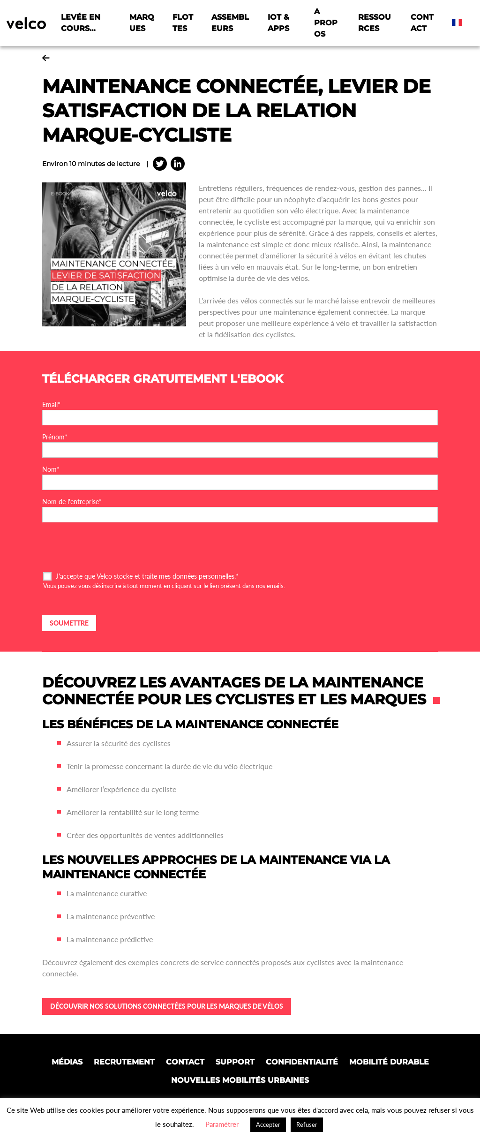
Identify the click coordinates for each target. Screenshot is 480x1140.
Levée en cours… (80, 23)
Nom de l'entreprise (72, 502)
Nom (51, 469)
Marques (141, 23)
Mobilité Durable (389, 1061)
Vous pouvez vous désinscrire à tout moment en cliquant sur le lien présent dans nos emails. (164, 585)
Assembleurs (230, 23)
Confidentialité (302, 1061)
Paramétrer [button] (222, 1124)
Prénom (55, 437)
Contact (422, 23)
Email (51, 404)
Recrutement (124, 1061)
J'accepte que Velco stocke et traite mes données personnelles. (147, 576)
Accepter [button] (268, 1124)
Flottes (182, 23)
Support (235, 1061)
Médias (67, 1061)
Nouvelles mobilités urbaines (240, 1080)
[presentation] (113, 546)
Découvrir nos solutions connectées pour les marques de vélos (166, 1006)
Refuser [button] (306, 1124)
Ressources (374, 23)
